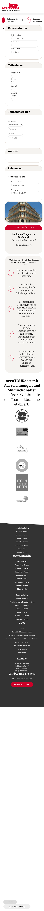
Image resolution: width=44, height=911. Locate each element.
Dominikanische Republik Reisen (21, 602)
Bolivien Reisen (22, 531)
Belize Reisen (22, 561)
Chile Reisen (22, 538)
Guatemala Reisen (22, 572)
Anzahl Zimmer (14, 94)
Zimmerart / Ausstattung (17, 182)
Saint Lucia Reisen (22, 619)
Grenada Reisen (22, 609)
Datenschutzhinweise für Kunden (22, 635)
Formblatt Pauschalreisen (22, 632)
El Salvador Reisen (22, 568)
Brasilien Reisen (22, 535)
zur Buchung (17, 906)
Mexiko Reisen (22, 579)
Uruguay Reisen (22, 552)
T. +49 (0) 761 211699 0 (22, 684)
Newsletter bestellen (22, 646)
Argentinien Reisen (22, 528)
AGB (22, 628)
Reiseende (15, 42)
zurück (10, 902)
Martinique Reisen (22, 616)
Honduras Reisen (22, 575)
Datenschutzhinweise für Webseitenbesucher (22, 639)
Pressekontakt (22, 649)
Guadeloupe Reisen (22, 605)
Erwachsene (16, 72)
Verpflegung (14, 190)
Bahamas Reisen (22, 595)
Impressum (22, 652)
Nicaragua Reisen (22, 582)
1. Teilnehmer (12, 121)
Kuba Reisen (22, 612)
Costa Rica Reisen (22, 565)
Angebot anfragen (22, 642)
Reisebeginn (16, 35)
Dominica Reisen (22, 598)
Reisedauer (15, 48)
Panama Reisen (22, 586)
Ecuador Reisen (22, 542)
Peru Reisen (22, 549)
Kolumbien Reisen (22, 545)
